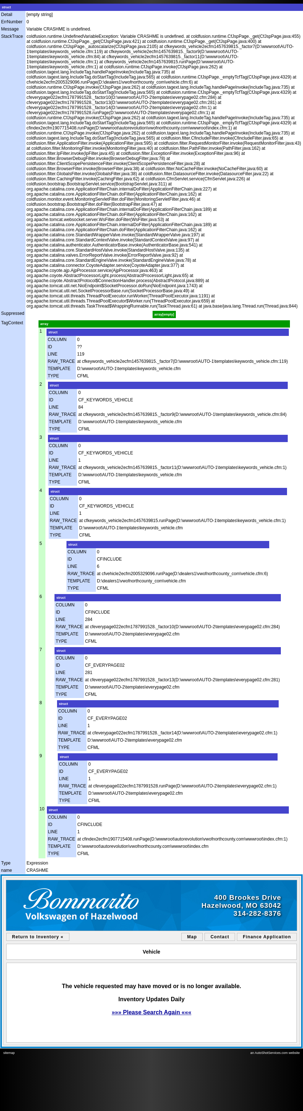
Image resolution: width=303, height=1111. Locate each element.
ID (50, 346)
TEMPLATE (59, 368)
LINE (52, 354)
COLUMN (57, 339)
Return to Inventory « (38, 936)
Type (6, 863)
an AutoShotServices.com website (275, 1053)
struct (6, 7)
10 (42, 808)
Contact (219, 936)
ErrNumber (12, 21)
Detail (6, 14)
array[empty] (164, 314)
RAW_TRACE (61, 361)
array (44, 324)
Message (10, 29)
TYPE (53, 375)
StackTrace (12, 36)
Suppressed (12, 313)
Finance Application (267, 936)
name (6, 870)
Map (192, 936)
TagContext (12, 322)
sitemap (9, 1053)
